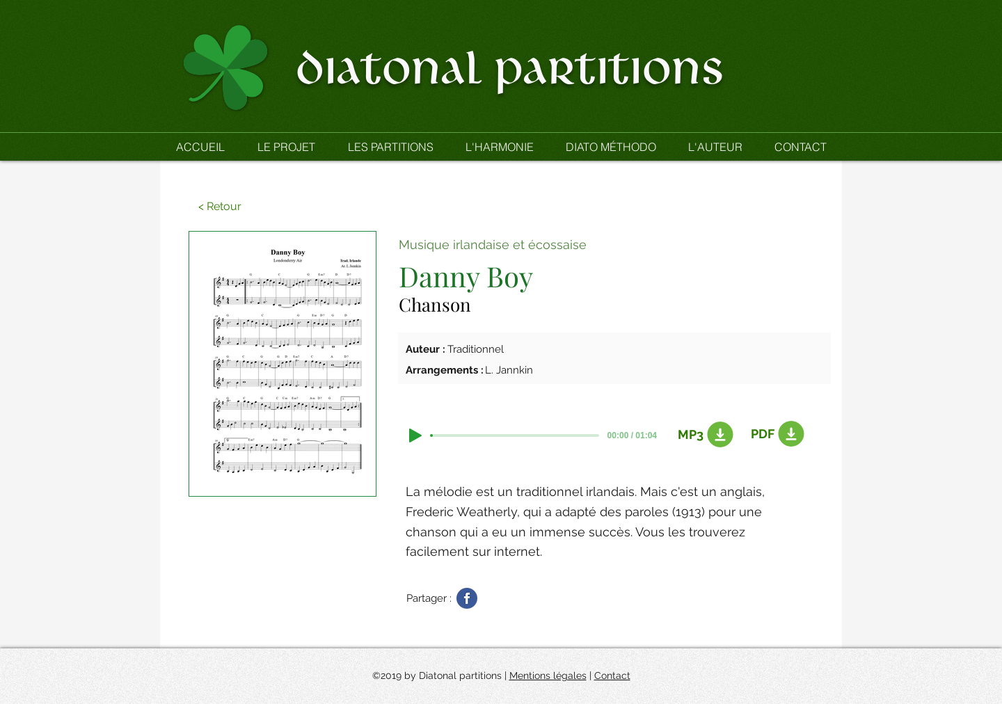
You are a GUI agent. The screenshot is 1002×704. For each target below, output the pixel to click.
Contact (612, 675)
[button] (390, 147)
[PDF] (775, 434)
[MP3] (702, 435)
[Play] (415, 435)
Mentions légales (548, 675)
